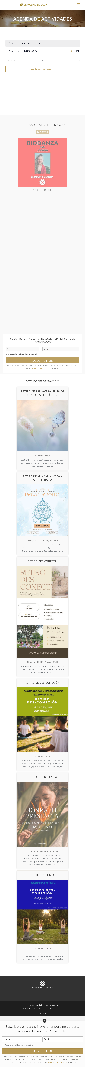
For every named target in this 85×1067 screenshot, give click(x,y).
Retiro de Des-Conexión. (42, 682)
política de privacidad (41, 368)
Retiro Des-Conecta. (42, 561)
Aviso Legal (54, 1005)
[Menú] (78, 4)
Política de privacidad (34, 1005)
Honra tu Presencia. (42, 777)
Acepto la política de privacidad (22, 354)
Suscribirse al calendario (41, 69)
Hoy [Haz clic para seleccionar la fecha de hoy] (42, 60)
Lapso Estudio (42, 1013)
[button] (42, 360)
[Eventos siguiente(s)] (74, 60)
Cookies (46, 1005)
